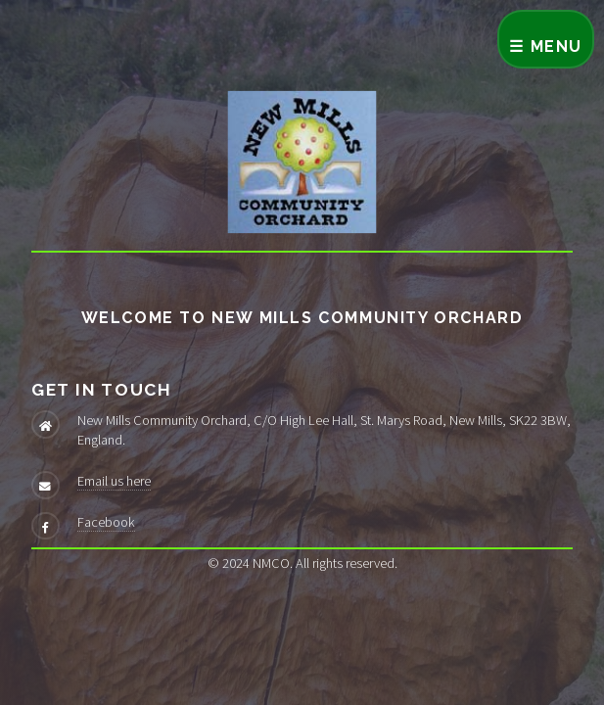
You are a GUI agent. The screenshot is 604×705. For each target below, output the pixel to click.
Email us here (114, 481)
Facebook (106, 522)
